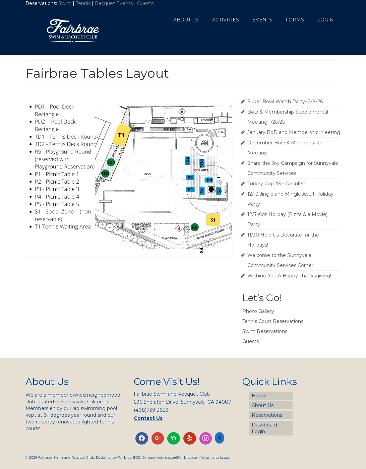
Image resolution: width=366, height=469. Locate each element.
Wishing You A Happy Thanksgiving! (289, 276)
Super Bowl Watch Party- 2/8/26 (285, 101)
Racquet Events (114, 3)
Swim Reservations (264, 331)
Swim (65, 3)
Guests (146, 3)
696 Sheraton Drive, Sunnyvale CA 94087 (182, 402)
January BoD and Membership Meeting (293, 132)
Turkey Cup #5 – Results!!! (276, 184)
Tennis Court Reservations (272, 321)
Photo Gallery (258, 311)
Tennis (83, 3)
